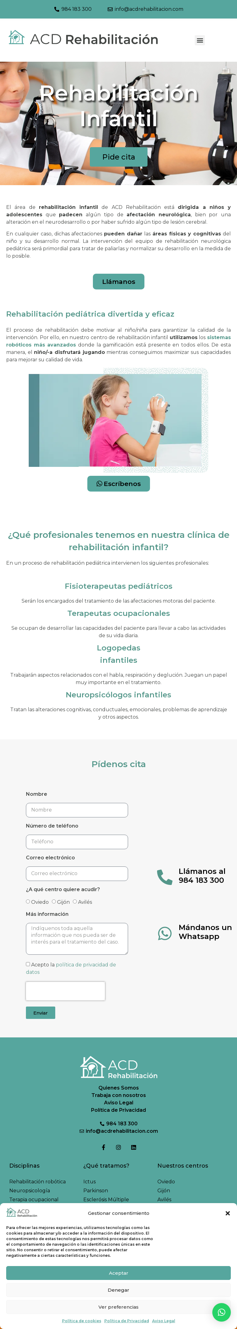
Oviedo (40, 902)
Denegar (118, 1290)
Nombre (36, 794)
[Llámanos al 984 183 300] (165, 877)
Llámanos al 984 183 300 (202, 876)
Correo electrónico (50, 858)
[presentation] (65, 991)
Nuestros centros (182, 1165)
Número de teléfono (52, 826)
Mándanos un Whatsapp (205, 932)
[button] (228, 1213)
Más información (47, 914)
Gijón (63, 902)
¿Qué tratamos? (106, 1165)
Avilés (85, 902)
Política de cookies (81, 1321)
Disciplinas (24, 1165)
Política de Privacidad (126, 1321)
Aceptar (118, 1273)
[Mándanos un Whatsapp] (165, 933)
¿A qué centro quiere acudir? (63, 889)
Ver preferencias (118, 1307)
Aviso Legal (163, 1321)
